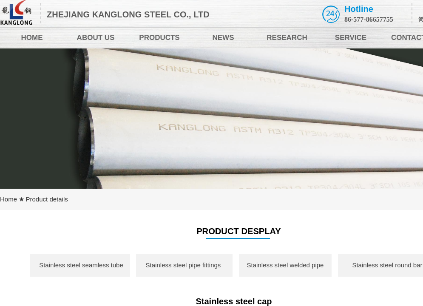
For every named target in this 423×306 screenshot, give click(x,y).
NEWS (223, 38)
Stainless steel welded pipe (285, 265)
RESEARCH (287, 38)
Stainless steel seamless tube (81, 265)
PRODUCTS (159, 38)
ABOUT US (96, 38)
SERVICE (350, 38)
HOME (32, 38)
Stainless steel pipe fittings (183, 265)
